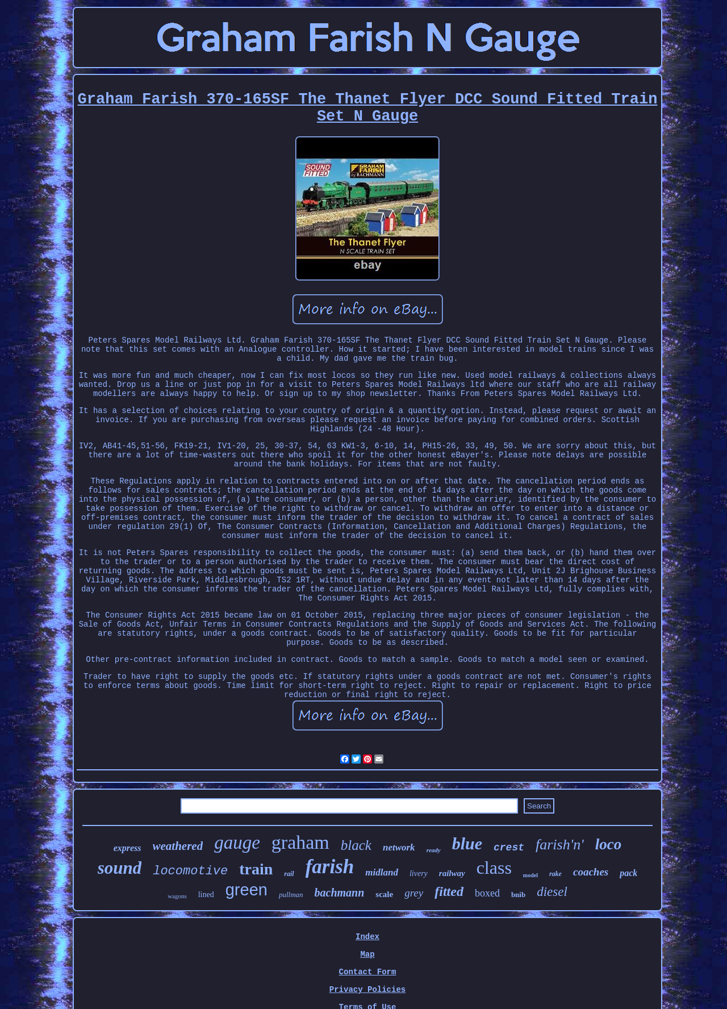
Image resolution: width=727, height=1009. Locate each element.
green (246, 890)
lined (206, 894)
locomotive (190, 871)
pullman (291, 894)
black (356, 845)
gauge (237, 842)
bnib (518, 894)
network (399, 847)
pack (628, 873)
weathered (178, 846)
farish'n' (560, 844)
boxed (487, 893)
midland (381, 872)
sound (120, 868)
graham (300, 842)
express (127, 848)
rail (289, 874)
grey (413, 893)
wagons (177, 896)
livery (419, 873)
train (256, 869)
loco (608, 844)
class (494, 867)
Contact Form (367, 972)
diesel (552, 892)
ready (434, 850)
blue (467, 843)
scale (384, 894)
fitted (448, 891)
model (530, 875)
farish (330, 867)
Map (367, 954)
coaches (590, 872)
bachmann (340, 892)
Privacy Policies (367, 989)
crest (509, 847)
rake (555, 874)
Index (367, 936)
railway (452, 873)
